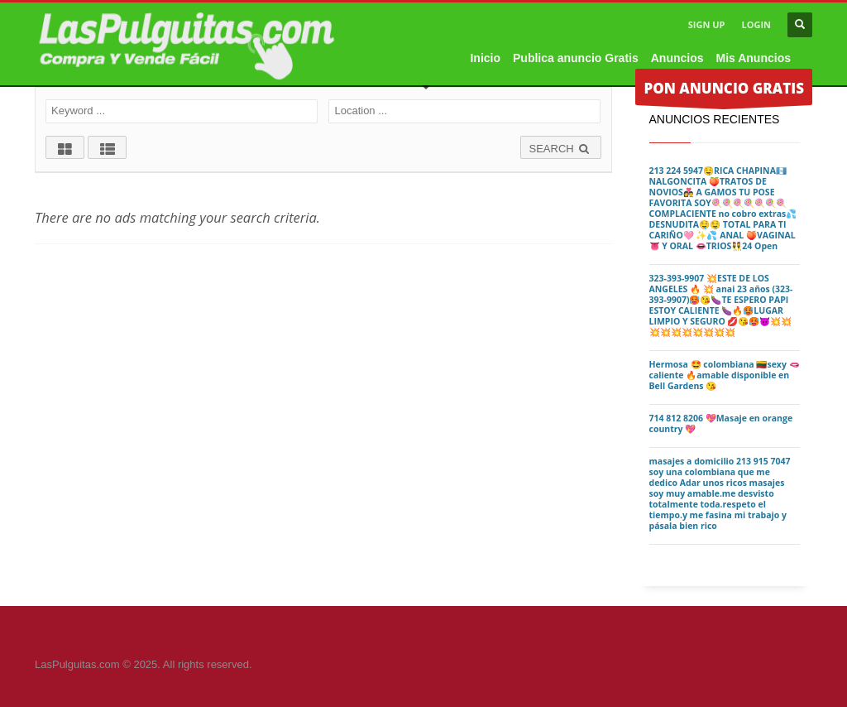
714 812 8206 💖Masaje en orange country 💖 (721, 423)
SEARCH (560, 148)
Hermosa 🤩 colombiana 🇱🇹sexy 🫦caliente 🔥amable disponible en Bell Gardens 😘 (724, 375)
